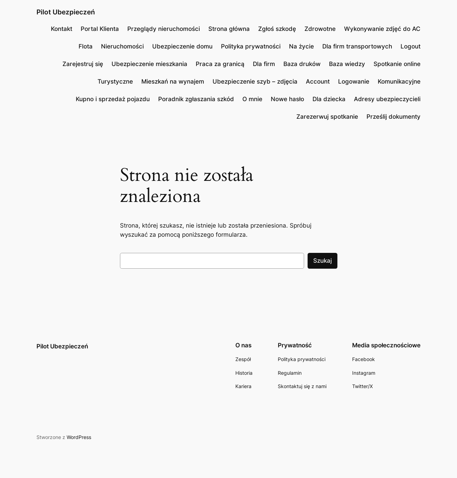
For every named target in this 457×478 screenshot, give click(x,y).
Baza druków (302, 63)
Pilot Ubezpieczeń (65, 12)
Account (318, 81)
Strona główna (229, 28)
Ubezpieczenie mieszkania (149, 63)
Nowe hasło (287, 99)
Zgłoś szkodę (277, 28)
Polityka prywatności (251, 46)
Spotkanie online (397, 63)
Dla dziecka (328, 99)
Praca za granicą (220, 63)
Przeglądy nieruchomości (163, 28)
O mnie (252, 99)
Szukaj (322, 260)
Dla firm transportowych (357, 46)
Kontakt (61, 28)
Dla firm (264, 63)
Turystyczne (115, 81)
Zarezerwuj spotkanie (327, 116)
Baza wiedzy (347, 63)
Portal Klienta (100, 28)
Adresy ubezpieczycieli (387, 99)
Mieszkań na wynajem (172, 81)
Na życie (301, 46)
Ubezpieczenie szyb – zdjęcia (255, 81)
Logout (411, 46)
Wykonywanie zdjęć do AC (382, 28)
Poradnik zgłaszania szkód (196, 99)
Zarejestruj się (82, 63)
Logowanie (353, 81)
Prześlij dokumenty (394, 116)
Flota (86, 46)
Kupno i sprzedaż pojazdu (113, 99)
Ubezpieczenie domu (182, 46)
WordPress (79, 437)
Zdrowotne (320, 28)
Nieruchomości (122, 46)
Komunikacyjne (399, 81)
